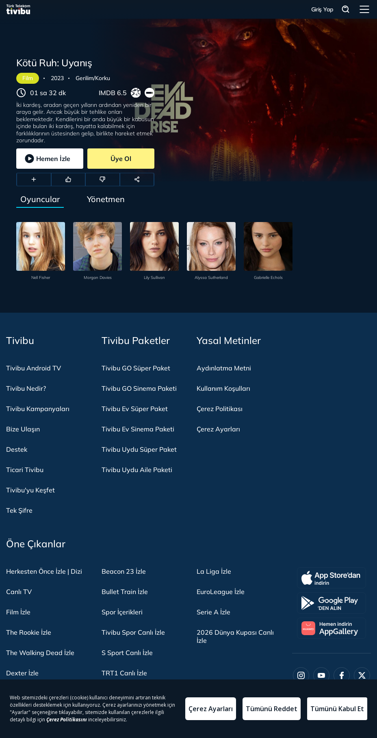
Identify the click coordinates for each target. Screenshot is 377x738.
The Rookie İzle (28, 632)
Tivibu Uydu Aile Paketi (137, 470)
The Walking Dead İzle (40, 653)
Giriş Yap (322, 9)
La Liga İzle (214, 571)
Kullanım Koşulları (223, 388)
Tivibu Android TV (33, 368)
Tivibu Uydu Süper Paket (139, 449)
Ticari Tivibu (24, 470)
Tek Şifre (19, 510)
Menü (364, 9)
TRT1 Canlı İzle (124, 673)
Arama (346, 9)
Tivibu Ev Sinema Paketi (138, 429)
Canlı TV (19, 592)
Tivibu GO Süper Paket (136, 368)
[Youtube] (321, 675)
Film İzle (18, 612)
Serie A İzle (213, 612)
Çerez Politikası (220, 409)
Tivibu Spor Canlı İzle (133, 632)
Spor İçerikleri (122, 612)
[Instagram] (301, 675)
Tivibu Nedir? (26, 388)
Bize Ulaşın (23, 429)
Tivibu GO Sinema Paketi (139, 388)
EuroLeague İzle (221, 592)
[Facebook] (342, 675)
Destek (16, 449)
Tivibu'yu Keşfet (30, 490)
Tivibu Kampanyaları (37, 409)
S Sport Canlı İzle (127, 653)
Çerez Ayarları (218, 429)
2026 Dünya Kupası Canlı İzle (235, 636)
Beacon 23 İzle (124, 571)
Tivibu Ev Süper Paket (135, 409)
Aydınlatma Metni (224, 368)
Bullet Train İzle (125, 592)
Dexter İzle (22, 673)
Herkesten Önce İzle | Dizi (44, 571)
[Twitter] (362, 675)
